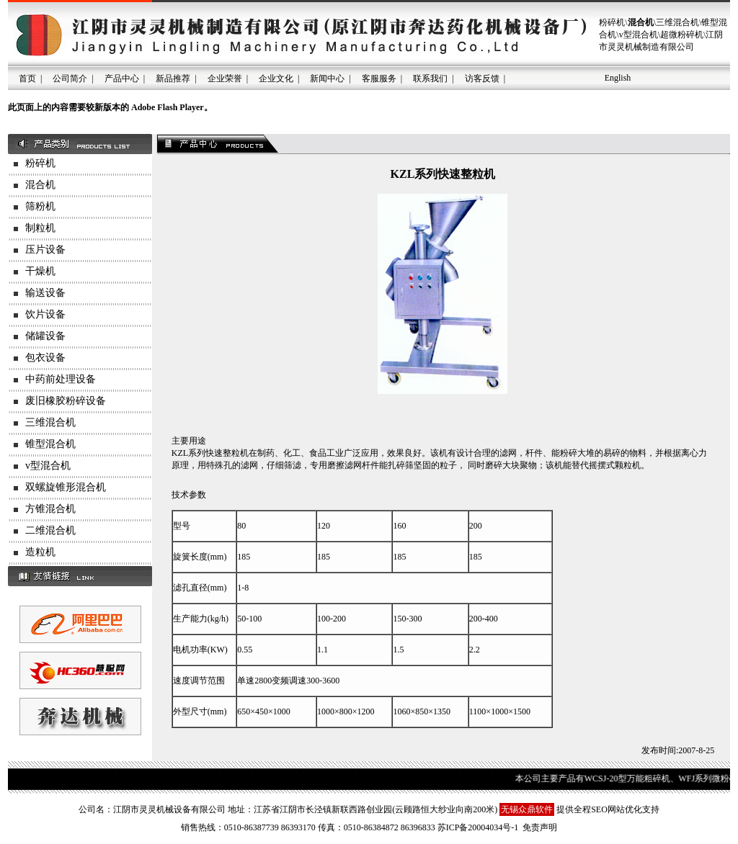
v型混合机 (48, 465)
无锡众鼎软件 (527, 809)
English (618, 78)
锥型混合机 (50, 444)
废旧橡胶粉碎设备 (65, 400)
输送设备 (45, 292)
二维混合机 (50, 530)
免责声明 (540, 827)
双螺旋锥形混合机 (65, 487)
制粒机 (40, 228)
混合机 (40, 184)
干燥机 (40, 271)
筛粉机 (40, 206)
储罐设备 (45, 336)
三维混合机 (50, 422)
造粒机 (40, 552)
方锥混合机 (50, 508)
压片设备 (45, 249)
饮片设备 (45, 314)
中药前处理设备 (60, 379)
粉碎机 (40, 163)
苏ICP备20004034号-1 (478, 827)
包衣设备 (45, 357)
